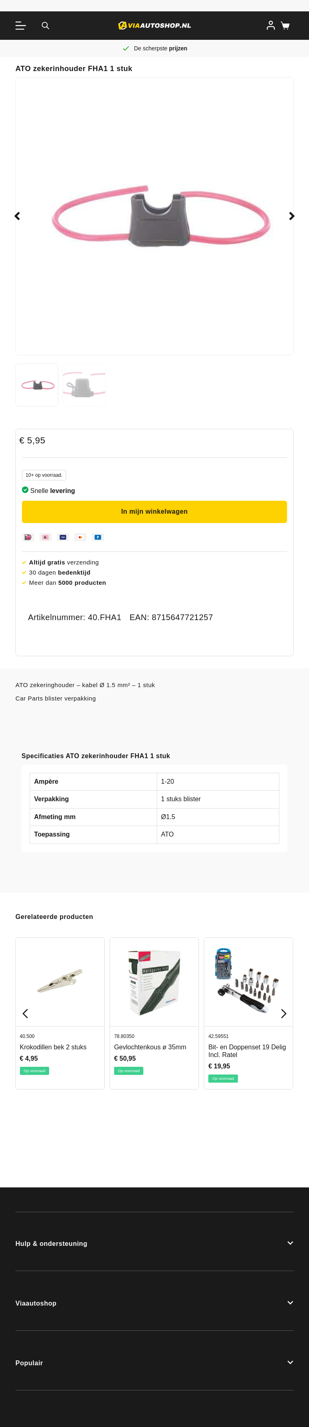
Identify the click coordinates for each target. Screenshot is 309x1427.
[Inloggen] (270, 25)
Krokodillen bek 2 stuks (53, 1047)
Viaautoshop (35, 1303)
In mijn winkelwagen (154, 511)
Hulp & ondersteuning (51, 1243)
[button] (17, 216)
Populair (29, 1363)
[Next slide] (284, 1013)
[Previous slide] (25, 1013)
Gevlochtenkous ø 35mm (150, 1047)
